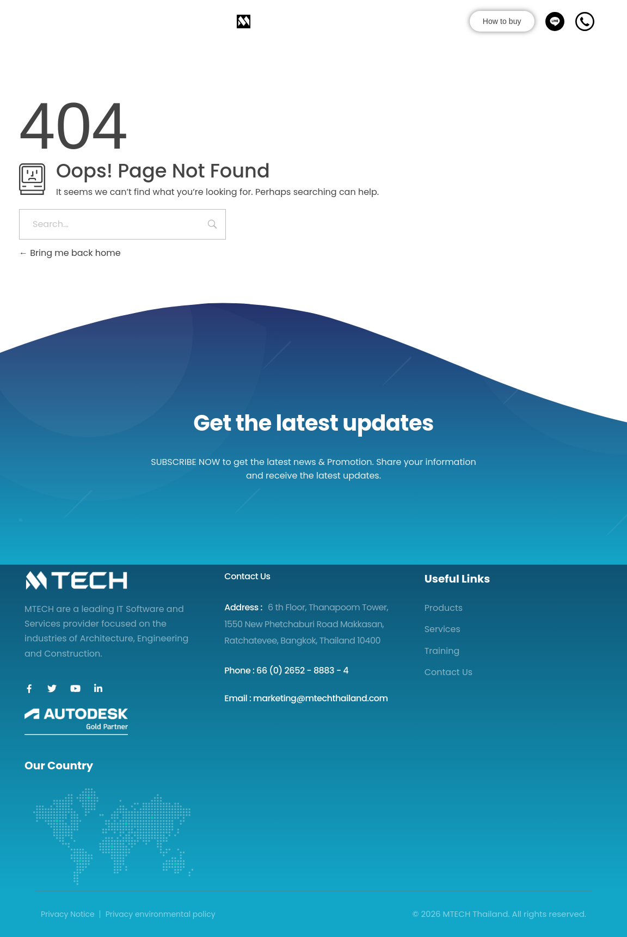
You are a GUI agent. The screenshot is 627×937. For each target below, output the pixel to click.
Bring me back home (70, 253)
